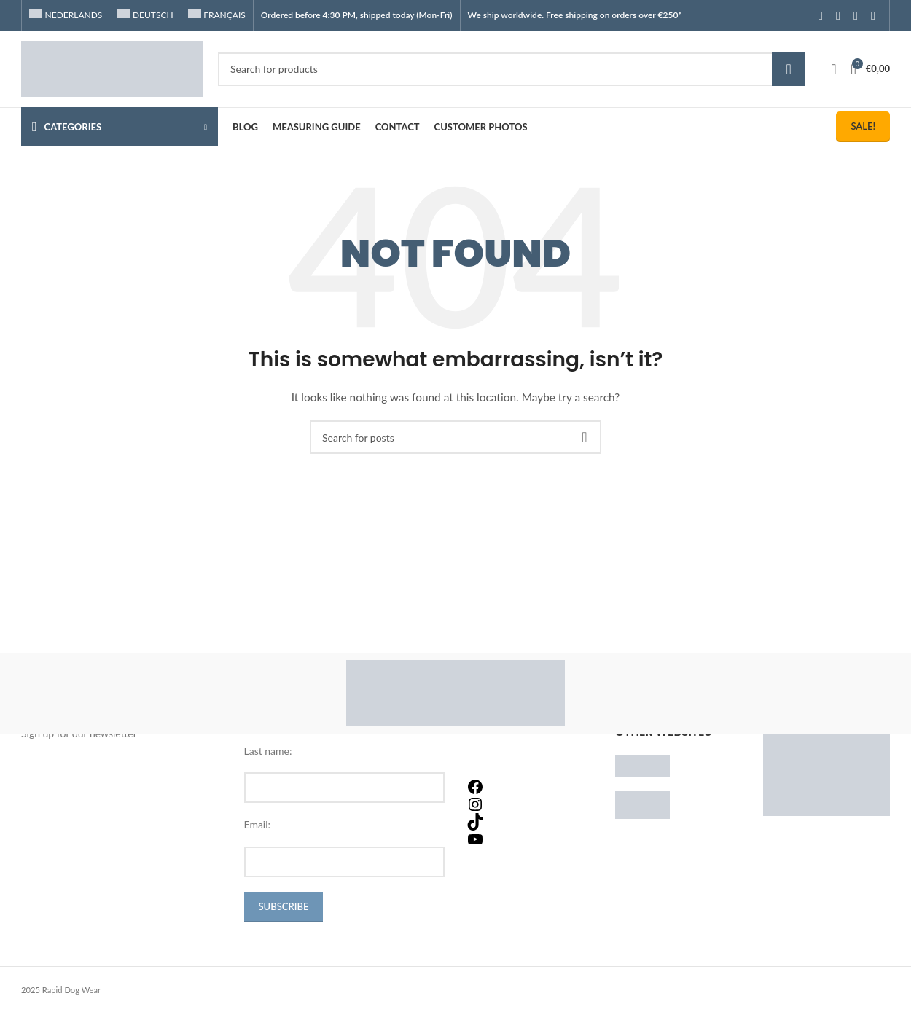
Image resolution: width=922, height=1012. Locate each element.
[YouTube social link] (855, 15)
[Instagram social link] (838, 15)
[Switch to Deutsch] (145, 15)
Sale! (863, 126)
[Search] (511, 69)
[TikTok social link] (873, 15)
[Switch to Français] (217, 15)
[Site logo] (112, 67)
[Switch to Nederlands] (65, 15)
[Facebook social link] (820, 15)
